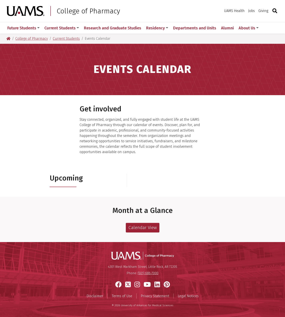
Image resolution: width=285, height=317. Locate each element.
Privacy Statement (155, 296)
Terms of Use (122, 296)
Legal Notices (188, 296)
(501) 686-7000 (148, 273)
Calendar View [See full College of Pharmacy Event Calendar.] (142, 227)
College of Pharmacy (88, 11)
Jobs (251, 11)
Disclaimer (95, 296)
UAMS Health (234, 11)
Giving (263, 11)
